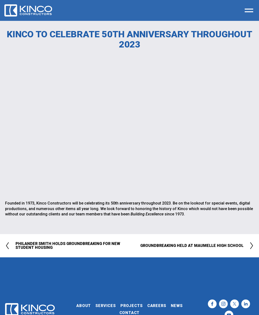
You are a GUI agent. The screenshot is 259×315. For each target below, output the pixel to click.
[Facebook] (212, 303)
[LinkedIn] (245, 303)
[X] (234, 303)
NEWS (177, 305)
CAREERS (156, 305)
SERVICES (105, 305)
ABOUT (83, 305)
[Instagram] (223, 303)
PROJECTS (131, 305)
